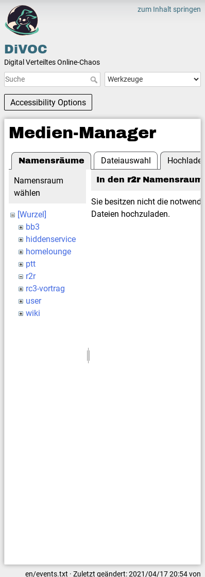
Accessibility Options (48, 102)
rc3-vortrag (45, 288)
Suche (95, 79)
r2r (31, 276)
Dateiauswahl (126, 160)
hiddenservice (51, 239)
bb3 (33, 227)
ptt (31, 264)
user (33, 301)
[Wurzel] (32, 214)
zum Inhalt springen (169, 9)
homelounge (48, 251)
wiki (33, 313)
